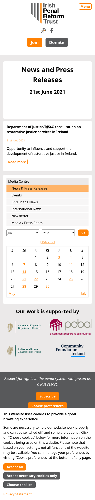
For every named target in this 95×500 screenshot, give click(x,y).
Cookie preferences (48, 406)
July (83, 293)
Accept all (15, 467)
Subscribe (47, 396)
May (12, 293)
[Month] (22, 232)
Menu (85, 6)
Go (83, 233)
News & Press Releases (29, 188)
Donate (56, 42)
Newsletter (19, 216)
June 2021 (47, 242)
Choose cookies (19, 484)
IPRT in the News (24, 202)
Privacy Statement (17, 494)
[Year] (58, 232)
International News (26, 209)
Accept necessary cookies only (32, 475)
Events (16, 195)
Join (35, 42)
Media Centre (18, 181)
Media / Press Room (27, 223)
